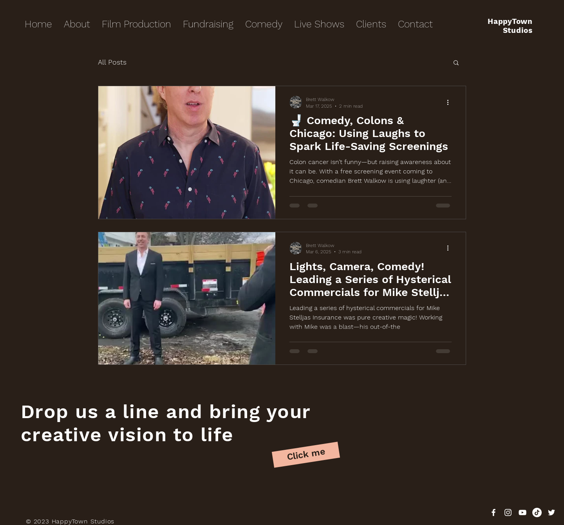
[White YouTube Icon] (522, 512)
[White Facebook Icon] (493, 512)
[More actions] (450, 102)
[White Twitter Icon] (551, 512)
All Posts (112, 62)
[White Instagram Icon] (508, 512)
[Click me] (306, 455)
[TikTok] (537, 512)
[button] (456, 63)
